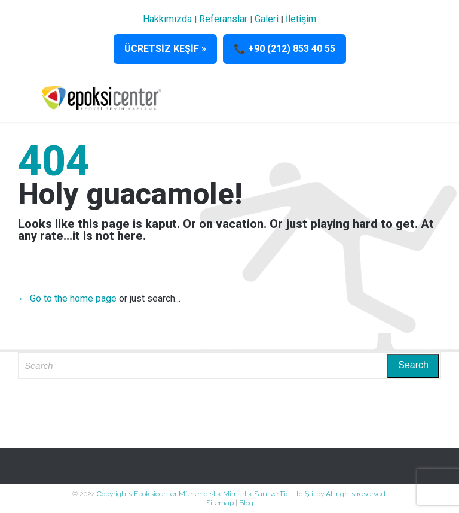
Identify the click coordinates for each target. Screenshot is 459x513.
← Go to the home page (67, 298)
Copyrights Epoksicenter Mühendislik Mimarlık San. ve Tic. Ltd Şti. (206, 494)
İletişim (301, 19)
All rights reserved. (356, 494)
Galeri (267, 19)
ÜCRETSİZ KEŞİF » (165, 48)
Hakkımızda (167, 19)
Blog (246, 503)
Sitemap (220, 503)
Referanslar (223, 19)
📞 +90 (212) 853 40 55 (284, 48)
